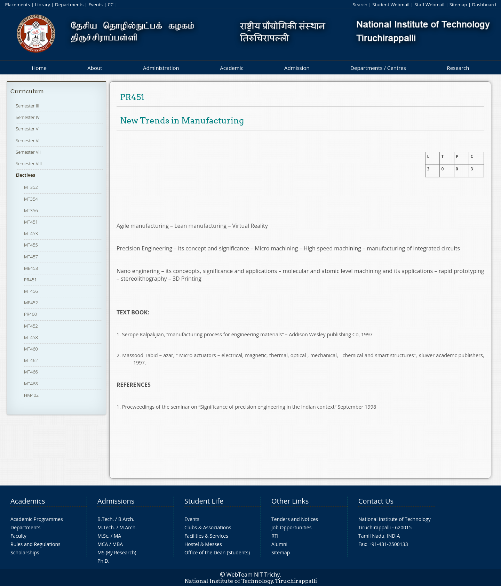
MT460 (31, 349)
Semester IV (28, 117)
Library (42, 4)
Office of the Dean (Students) (217, 552)
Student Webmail (390, 4)
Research (458, 67)
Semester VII (28, 152)
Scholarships (24, 552)
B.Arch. (126, 519)
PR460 (30, 314)
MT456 (31, 291)
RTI (274, 535)
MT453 (31, 233)
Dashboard (484, 4)
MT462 (31, 360)
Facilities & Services (206, 535)
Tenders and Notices (294, 519)
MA (117, 535)
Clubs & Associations (207, 527)
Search (360, 4)
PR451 (30, 279)
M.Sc (102, 535)
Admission (297, 67)
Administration (161, 67)
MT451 (31, 222)
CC (110, 4)
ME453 (31, 268)
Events (95, 4)
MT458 (31, 337)
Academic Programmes (36, 519)
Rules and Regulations (35, 544)
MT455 (31, 245)
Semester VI (28, 140)
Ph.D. (103, 560)
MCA (102, 544)
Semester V (27, 129)
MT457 (31, 257)
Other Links (290, 501)
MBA (117, 544)
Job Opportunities (291, 527)
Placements (17, 4)
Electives (25, 175)
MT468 (31, 383)
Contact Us (375, 501)
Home (39, 67)
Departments (69, 4)
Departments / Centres (378, 67)
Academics (27, 501)
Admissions (115, 501)
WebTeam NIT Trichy (253, 574)
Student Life (203, 501)
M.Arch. (128, 527)
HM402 (31, 395)
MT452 (31, 326)
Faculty (18, 535)
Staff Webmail (429, 4)
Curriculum (27, 91)
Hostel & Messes (203, 544)
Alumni (279, 544)
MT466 (31, 372)
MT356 (31, 210)
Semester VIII (29, 163)
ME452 (31, 302)
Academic (231, 67)
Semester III (27, 106)
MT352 (31, 187)
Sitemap (458, 4)
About (94, 67)
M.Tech (105, 527)
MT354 (31, 199)
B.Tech (105, 519)
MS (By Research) (116, 552)
